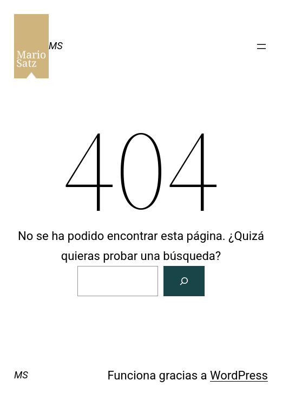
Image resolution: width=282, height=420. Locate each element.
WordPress (239, 375)
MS (56, 45)
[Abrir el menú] (261, 46)
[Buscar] (184, 281)
